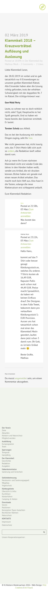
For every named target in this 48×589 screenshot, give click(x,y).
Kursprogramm (8, 444)
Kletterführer (7, 496)
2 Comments (27, 64)
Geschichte (6, 461)
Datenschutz (7, 525)
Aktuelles (5, 433)
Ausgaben (6, 466)
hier (30, 138)
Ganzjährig (6, 455)
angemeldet (21, 378)
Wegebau (5, 483)
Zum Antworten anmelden (27, 213)
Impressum (6, 522)
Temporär (5, 452)
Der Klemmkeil (32, 60)
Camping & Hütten (9, 499)
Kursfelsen (6, 494)
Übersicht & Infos (9, 491)
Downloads (6, 502)
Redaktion (6, 463)
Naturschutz (7, 515)
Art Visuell (28, 587)
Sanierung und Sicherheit (12, 472)
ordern (11, 150)
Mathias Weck (11, 64)
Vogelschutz (7, 485)
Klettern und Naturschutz (12, 435)
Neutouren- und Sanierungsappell (15, 480)
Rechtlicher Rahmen (10, 512)
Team (4, 446)
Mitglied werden (8, 438)
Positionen (6, 507)
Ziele (4, 430)
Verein (4, 505)
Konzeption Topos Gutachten (13, 510)
